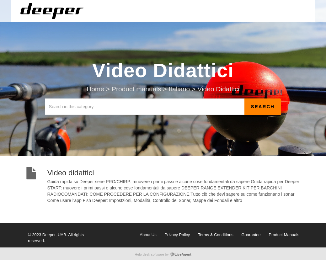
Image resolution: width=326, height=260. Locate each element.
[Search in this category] (145, 106)
